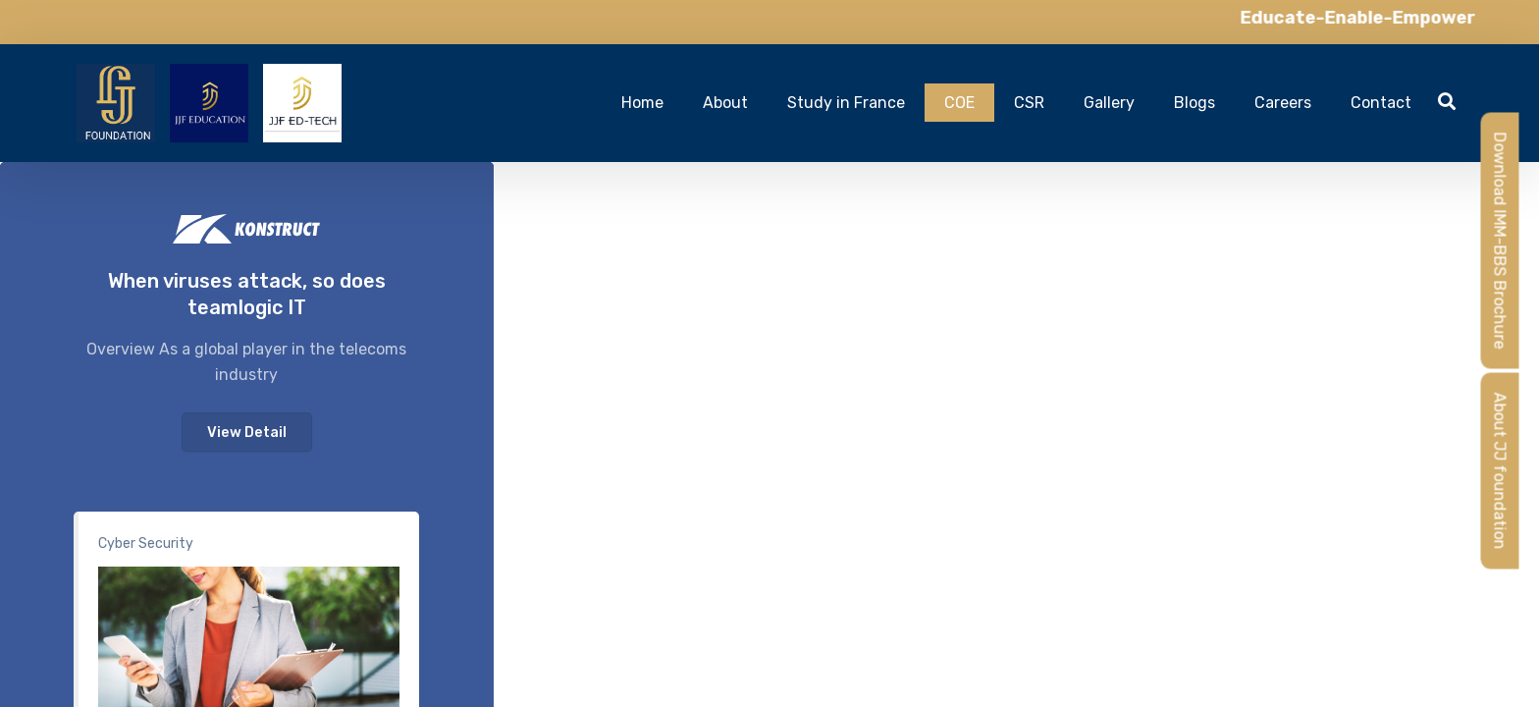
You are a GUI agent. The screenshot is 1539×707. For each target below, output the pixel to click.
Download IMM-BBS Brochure (1500, 241)
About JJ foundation (1500, 471)
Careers (1282, 102)
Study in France (846, 102)
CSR (1029, 102)
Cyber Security (145, 543)
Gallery (1109, 102)
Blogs (1194, 102)
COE (959, 102)
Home (642, 102)
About (725, 102)
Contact (1381, 102)
